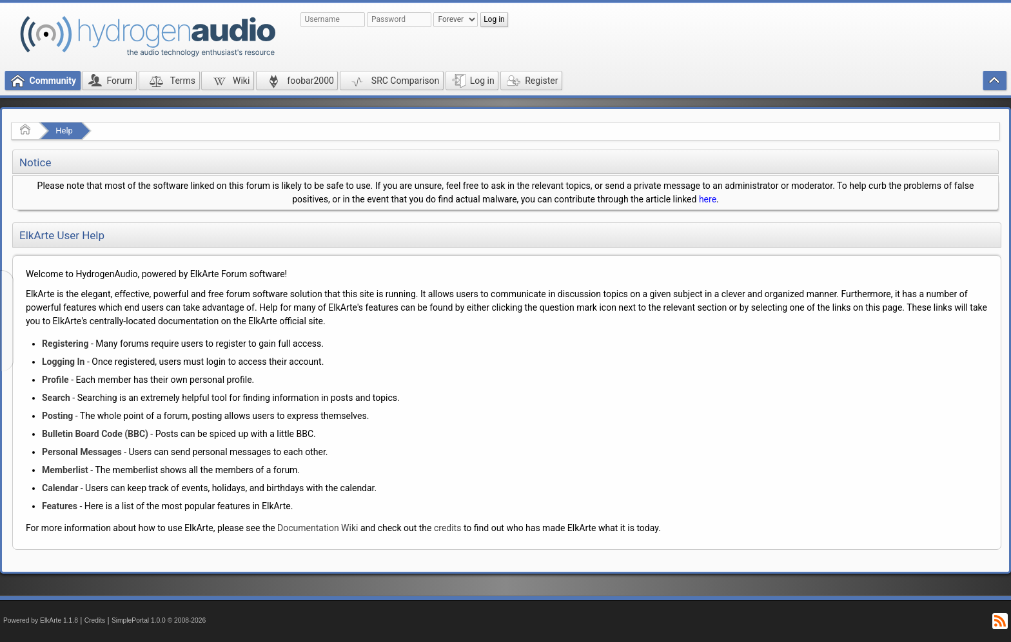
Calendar (60, 488)
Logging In (63, 361)
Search (56, 398)
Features (59, 506)
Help (64, 130)
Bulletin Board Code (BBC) (95, 434)
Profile (55, 379)
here (707, 199)
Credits (95, 620)
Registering (65, 343)
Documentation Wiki (317, 528)
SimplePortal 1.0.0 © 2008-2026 (159, 620)
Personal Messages (82, 452)
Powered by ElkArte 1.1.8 (40, 620)
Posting (57, 416)
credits (447, 528)
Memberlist (65, 470)
